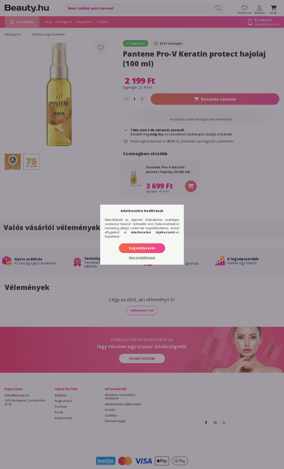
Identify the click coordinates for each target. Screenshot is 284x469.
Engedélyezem (142, 248)
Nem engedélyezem (142, 258)
